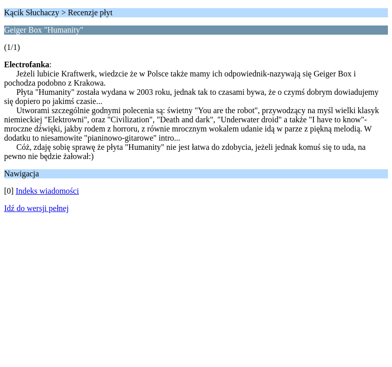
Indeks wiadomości (47, 191)
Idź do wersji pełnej (36, 208)
